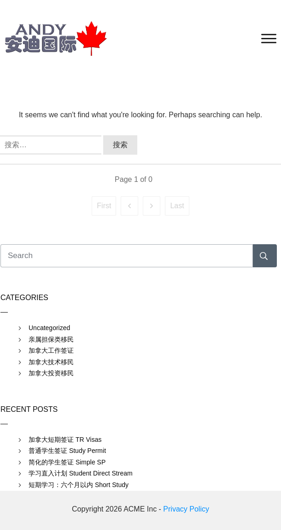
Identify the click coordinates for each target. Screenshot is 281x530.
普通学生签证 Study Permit (67, 450)
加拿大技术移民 (51, 362)
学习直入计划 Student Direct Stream (81, 473)
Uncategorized (49, 327)
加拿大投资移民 (51, 373)
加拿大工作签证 (51, 350)
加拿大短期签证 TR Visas (65, 439)
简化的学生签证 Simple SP (67, 462)
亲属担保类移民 (51, 339)
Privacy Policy (186, 509)
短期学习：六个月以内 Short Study (79, 484)
